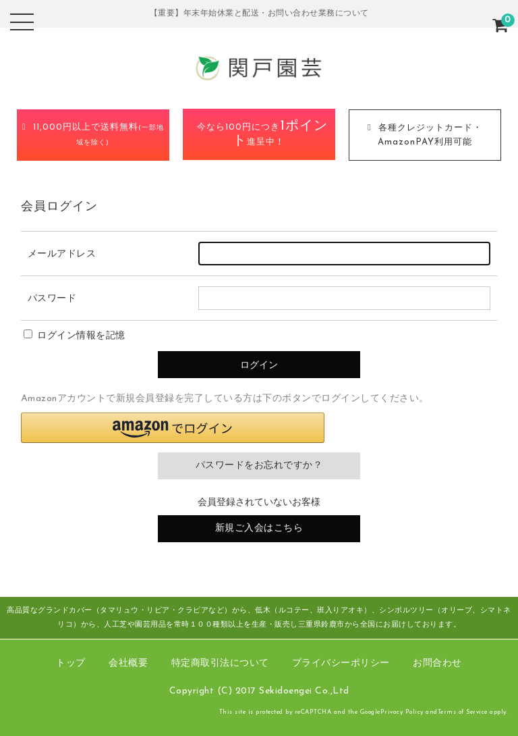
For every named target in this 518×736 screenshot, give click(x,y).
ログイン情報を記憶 (74, 336)
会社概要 (128, 663)
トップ (71, 663)
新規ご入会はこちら (259, 528)
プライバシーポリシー (341, 663)
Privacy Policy (402, 712)
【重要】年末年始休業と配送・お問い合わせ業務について (259, 13)
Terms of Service (463, 712)
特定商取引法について (220, 663)
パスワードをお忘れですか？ (259, 466)
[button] (172, 428)
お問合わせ (437, 663)
